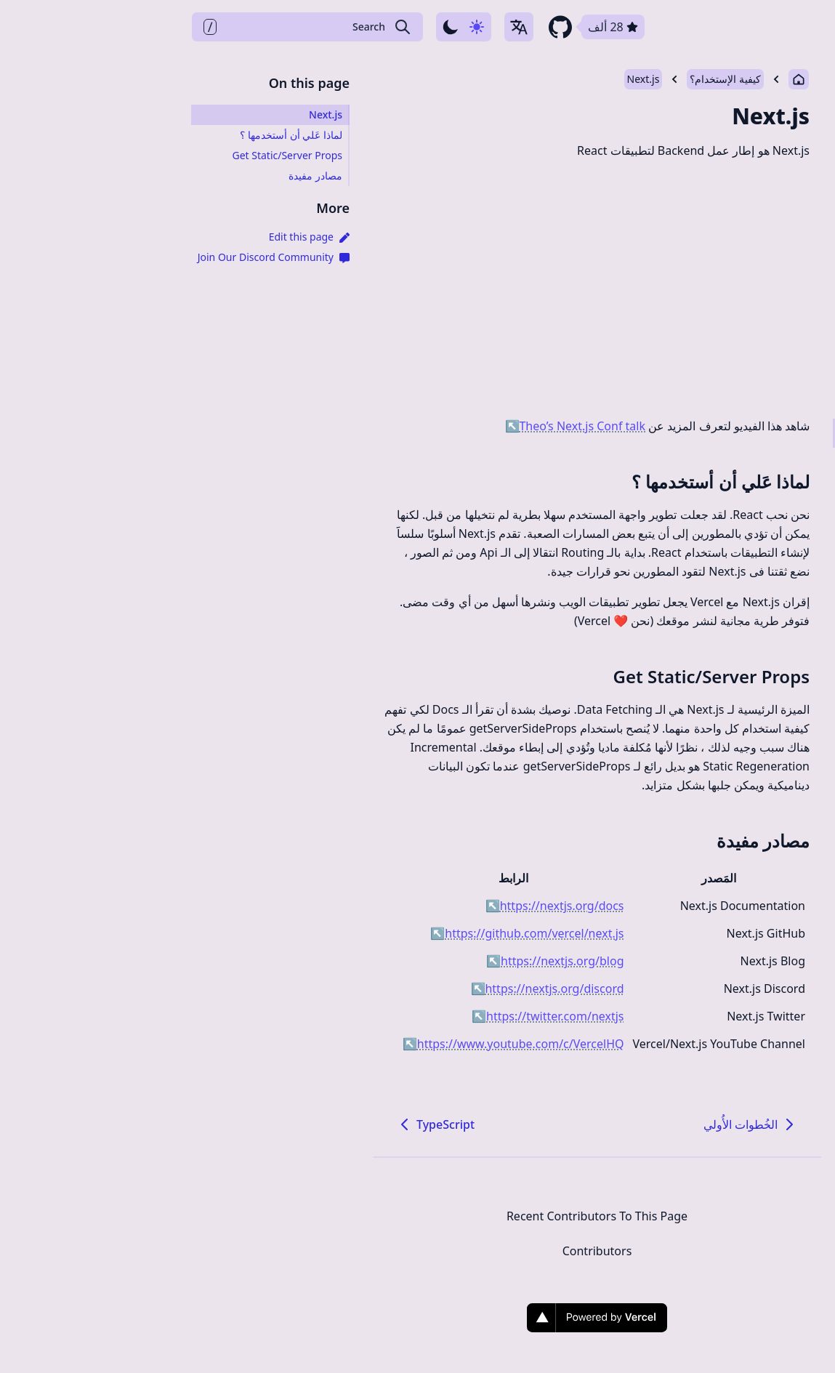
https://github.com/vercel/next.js (347, 933)
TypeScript (256, 1124)
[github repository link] (415, 26)
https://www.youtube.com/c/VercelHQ (334, 1044)
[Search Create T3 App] (128, 27)
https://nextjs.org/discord (368, 988)
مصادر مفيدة (583, 841)
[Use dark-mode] (284, 27)
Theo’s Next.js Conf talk (396, 426)
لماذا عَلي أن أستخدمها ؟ (541, 482)
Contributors (418, 1251)
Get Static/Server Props (532, 676)
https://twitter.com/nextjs (368, 1016)
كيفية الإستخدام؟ (545, 79)
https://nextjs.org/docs (375, 906)
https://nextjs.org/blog (375, 961)
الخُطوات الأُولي (571, 1124)
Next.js (464, 79)
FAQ (686, 27)
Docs (735, 27)
